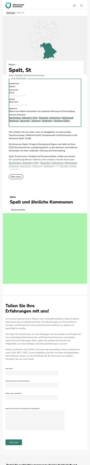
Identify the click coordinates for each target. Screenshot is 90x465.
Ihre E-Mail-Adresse (14, 393)
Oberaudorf (25, 165)
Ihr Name (9, 369)
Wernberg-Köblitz (68, 165)
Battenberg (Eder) (30, 162)
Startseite (10, 12)
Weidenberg (49, 165)
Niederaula (14, 165)
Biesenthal (45, 162)
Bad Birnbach (15, 162)
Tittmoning (37, 165)
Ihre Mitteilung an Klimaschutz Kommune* (23, 409)
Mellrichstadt (71, 162)
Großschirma (57, 162)
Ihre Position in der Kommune (17, 381)
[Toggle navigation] (81, 5)
